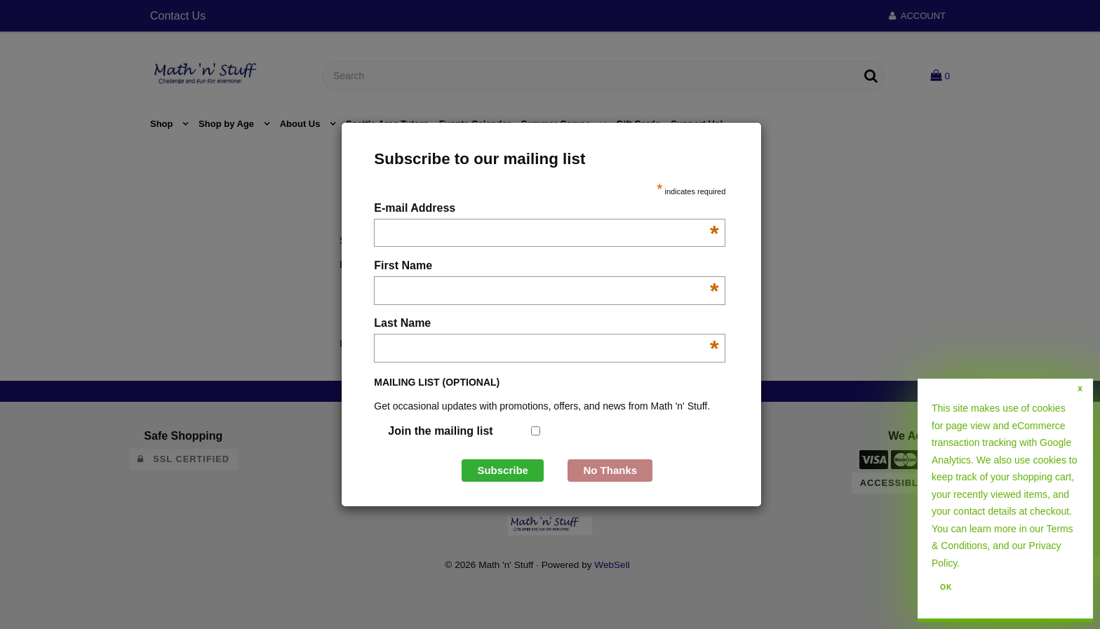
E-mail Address (546, 209)
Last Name (546, 324)
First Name (546, 266)
